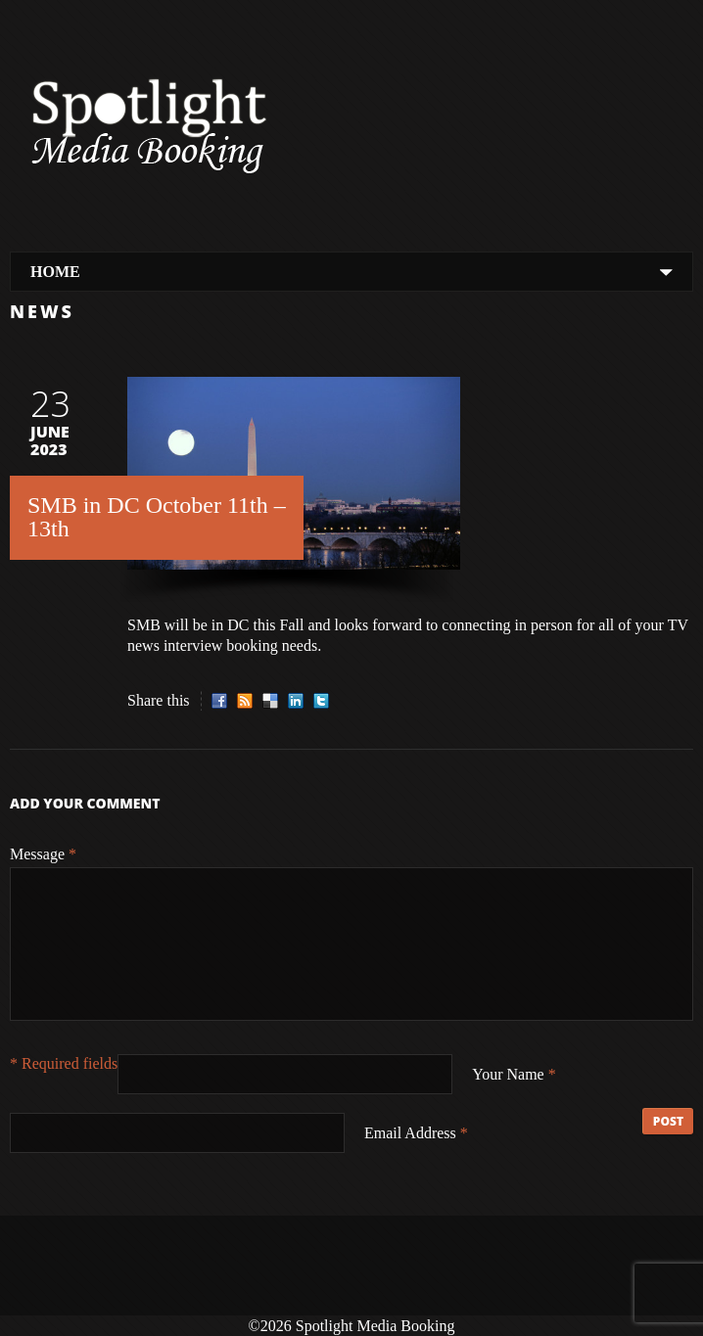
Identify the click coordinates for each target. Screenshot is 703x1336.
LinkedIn (296, 701)
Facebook (219, 701)
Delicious (270, 701)
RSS (245, 701)
